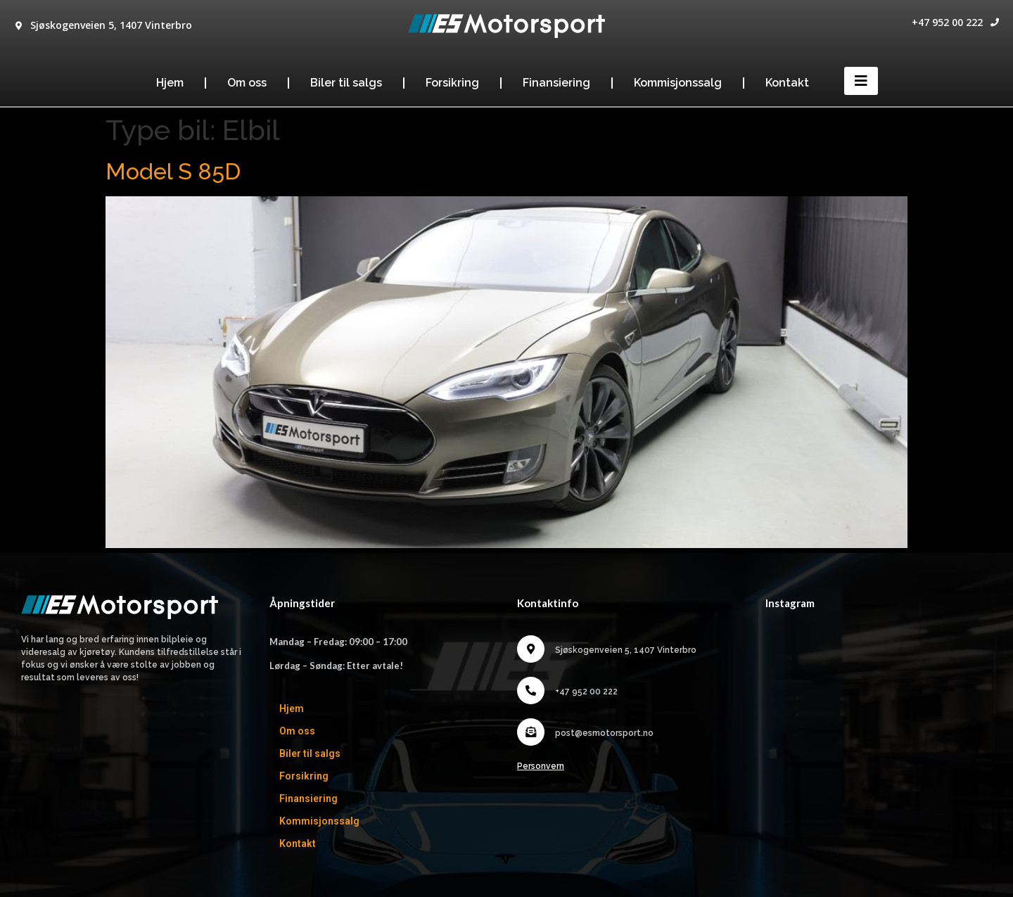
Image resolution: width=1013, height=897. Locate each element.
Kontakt (787, 82)
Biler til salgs (346, 82)
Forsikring (452, 82)
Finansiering (556, 82)
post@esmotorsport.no (604, 733)
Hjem (170, 82)
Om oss (247, 82)
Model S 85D (173, 171)
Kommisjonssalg (678, 82)
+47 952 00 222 (947, 22)
